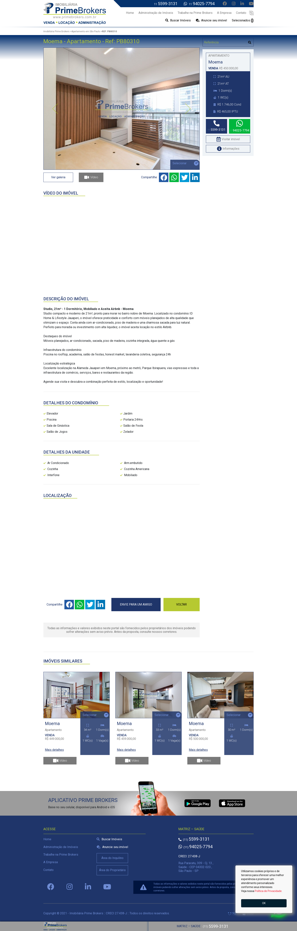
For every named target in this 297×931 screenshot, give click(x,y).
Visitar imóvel (228, 139)
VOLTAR (181, 604)
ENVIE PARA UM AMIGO (136, 604)
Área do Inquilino (112, 858)
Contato (48, 870)
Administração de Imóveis (60, 847)
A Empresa (50, 862)
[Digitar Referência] (224, 42)
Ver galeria (58, 177)
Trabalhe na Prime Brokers (60, 854)
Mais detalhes (54, 750)
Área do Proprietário (112, 870)
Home (47, 839)
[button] (251, 13)
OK (264, 903)
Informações (228, 148)
